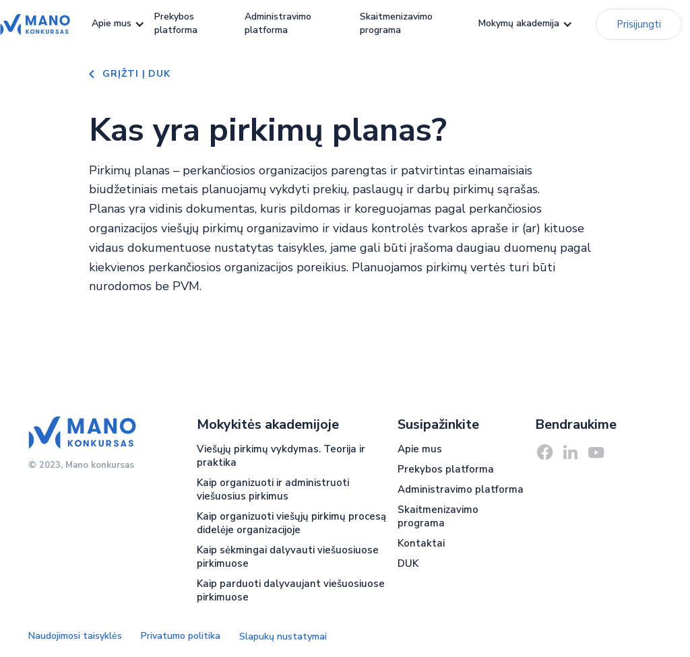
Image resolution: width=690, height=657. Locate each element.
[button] (111, 24)
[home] (35, 24)
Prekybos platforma (175, 23)
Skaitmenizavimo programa (396, 23)
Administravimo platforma (278, 23)
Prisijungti (639, 24)
